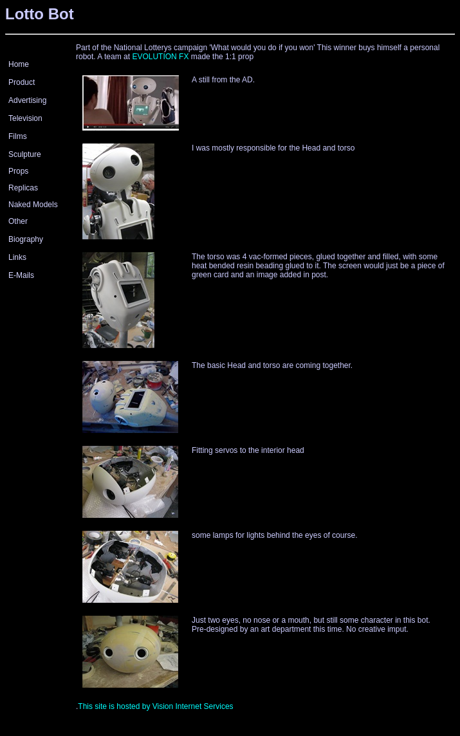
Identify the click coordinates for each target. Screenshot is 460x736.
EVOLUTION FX (160, 56)
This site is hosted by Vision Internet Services (155, 706)
